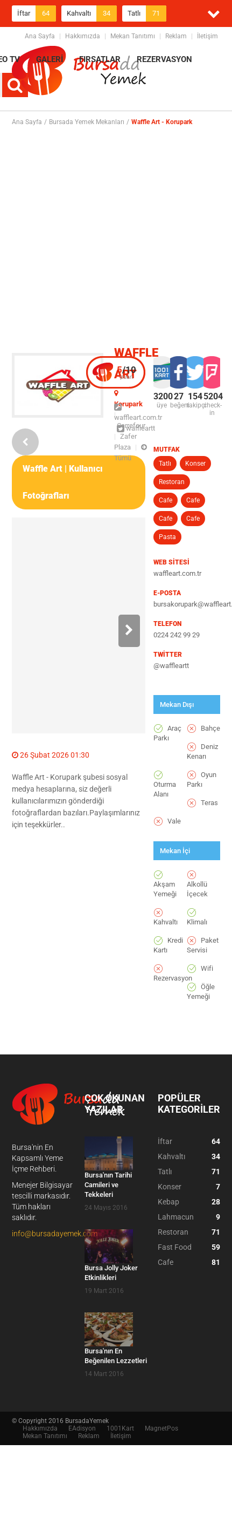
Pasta (167, 537)
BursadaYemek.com (79, 73)
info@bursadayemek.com (54, 1233)
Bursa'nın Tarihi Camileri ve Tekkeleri (108, 1185)
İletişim (207, 36)
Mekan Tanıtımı (132, 36)
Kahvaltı (92, 13)
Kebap (189, 1202)
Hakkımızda (82, 36)
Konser (195, 463)
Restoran (172, 482)
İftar (36, 13)
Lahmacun (189, 1217)
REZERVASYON (164, 59)
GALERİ (49, 59)
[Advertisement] (111, 239)
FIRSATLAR (100, 59)
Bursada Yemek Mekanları (86, 122)
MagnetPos (161, 1428)
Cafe (165, 500)
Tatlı (147, 13)
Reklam (176, 36)
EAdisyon (82, 1428)
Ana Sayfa (40, 36)
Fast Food (189, 1247)
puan (126, 372)
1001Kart (120, 1428)
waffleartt (136, 428)
